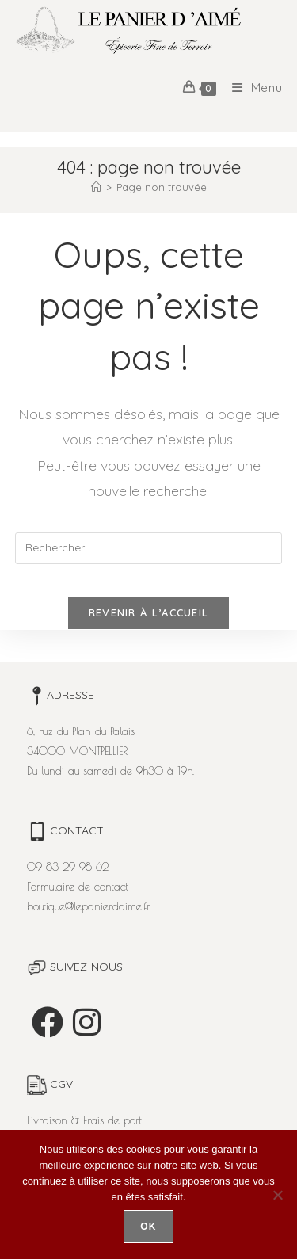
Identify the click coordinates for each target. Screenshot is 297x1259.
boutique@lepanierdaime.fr (88, 906)
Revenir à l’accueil (149, 612)
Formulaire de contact (77, 886)
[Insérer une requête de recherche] (149, 548)
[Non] (277, 1195)
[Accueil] (96, 187)
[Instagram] (87, 1022)
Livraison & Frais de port (84, 1120)
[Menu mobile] (251, 87)
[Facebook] (47, 1022)
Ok (148, 1226)
